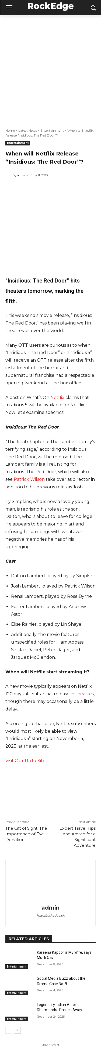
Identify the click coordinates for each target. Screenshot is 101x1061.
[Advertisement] (50, 68)
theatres (84, 693)
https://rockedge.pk (51, 915)
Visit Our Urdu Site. (25, 760)
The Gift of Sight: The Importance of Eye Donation (26, 834)
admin (22, 175)
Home (10, 130)
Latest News (27, 130)
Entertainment (52, 130)
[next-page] (17, 1030)
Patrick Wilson (29, 479)
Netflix (57, 397)
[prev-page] (8, 1030)
